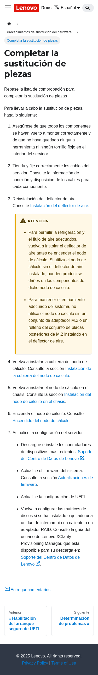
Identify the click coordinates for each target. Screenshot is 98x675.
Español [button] (65, 7)
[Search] (88, 8)
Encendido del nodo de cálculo (41, 420)
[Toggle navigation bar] (8, 8)
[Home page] (9, 24)
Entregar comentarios (27, 590)
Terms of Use (63, 663)
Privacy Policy (35, 663)
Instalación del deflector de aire (59, 205)
